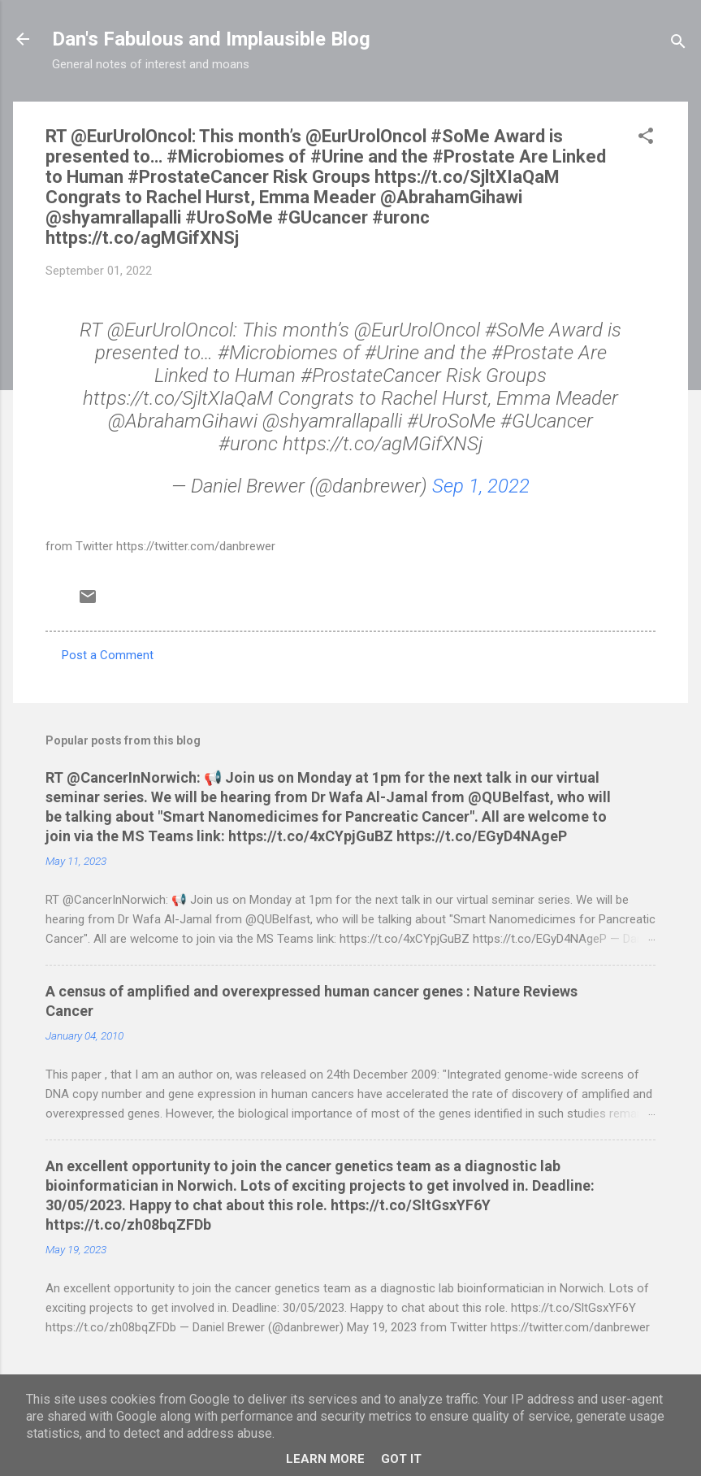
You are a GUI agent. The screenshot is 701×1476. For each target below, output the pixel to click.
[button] (646, 138)
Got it (401, 1459)
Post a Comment (108, 655)
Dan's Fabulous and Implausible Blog (211, 39)
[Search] (678, 44)
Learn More (325, 1459)
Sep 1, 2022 (481, 486)
